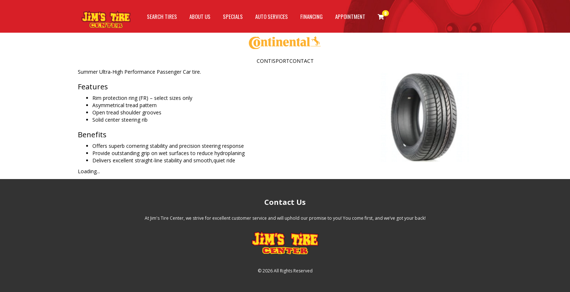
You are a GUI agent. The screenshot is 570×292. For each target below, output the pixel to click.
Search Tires (162, 16)
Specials (233, 16)
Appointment (350, 16)
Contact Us (285, 202)
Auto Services (271, 16)
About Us (199, 16)
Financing (311, 16)
